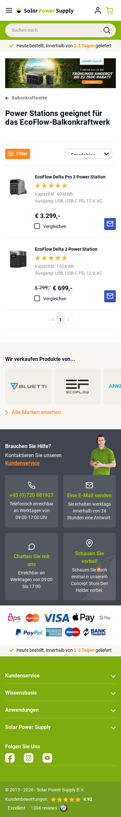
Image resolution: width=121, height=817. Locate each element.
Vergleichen (54, 226)
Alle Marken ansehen (33, 412)
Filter (17, 153)
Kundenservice (22, 463)
